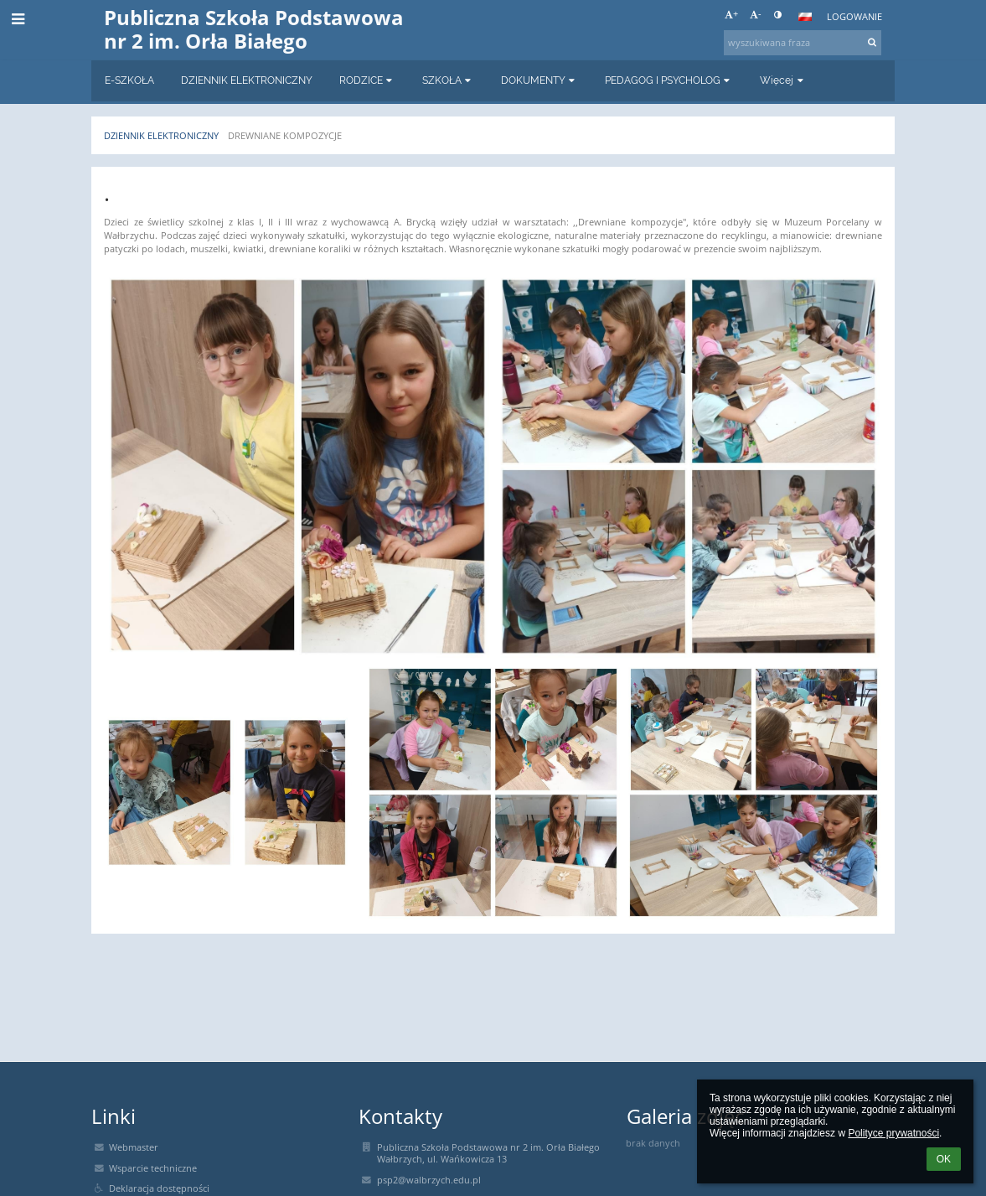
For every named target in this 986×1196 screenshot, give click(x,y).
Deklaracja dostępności (159, 1188)
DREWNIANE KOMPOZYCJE (285, 136)
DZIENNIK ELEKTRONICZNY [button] (246, 80)
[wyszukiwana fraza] (802, 42)
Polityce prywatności (893, 1133)
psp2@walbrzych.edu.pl (429, 1180)
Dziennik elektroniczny (161, 136)
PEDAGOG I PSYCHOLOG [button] (669, 80)
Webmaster (133, 1147)
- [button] (755, 14)
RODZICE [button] (367, 80)
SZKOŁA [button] (448, 80)
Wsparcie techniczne (153, 1168)
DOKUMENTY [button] (539, 80)
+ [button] (731, 14)
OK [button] (944, 1159)
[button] (805, 17)
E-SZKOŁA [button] (129, 80)
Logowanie (854, 17)
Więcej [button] (783, 80)
